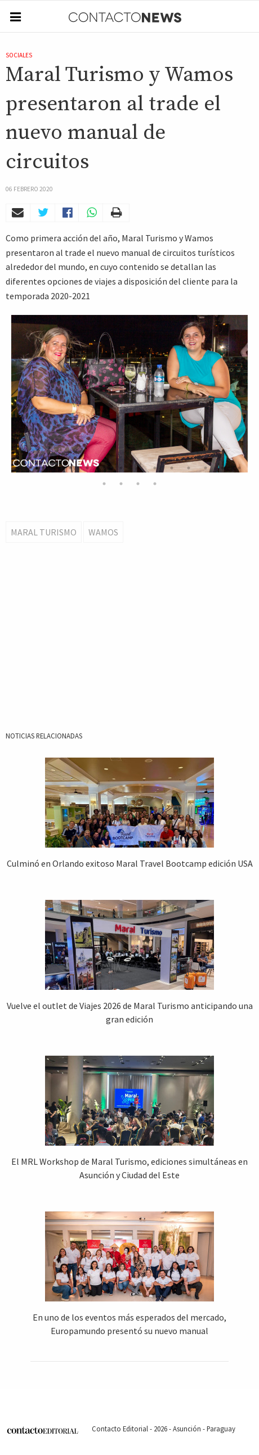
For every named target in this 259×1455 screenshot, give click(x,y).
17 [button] (138, 483)
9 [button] (154, 468)
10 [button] (171, 468)
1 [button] (19, 468)
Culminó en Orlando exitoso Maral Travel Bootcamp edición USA (130, 863)
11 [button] (188, 468)
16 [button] (121, 483)
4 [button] (70, 468)
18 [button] (154, 483)
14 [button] (239, 468)
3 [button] (53, 468)
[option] (129, 393)
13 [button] (222, 468)
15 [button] (104, 483)
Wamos (103, 532)
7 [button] (121, 468)
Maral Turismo (44, 532)
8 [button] (138, 468)
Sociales (19, 55)
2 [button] (36, 468)
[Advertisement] (130, 654)
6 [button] (104, 468)
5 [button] (87, 468)
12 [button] (205, 468)
